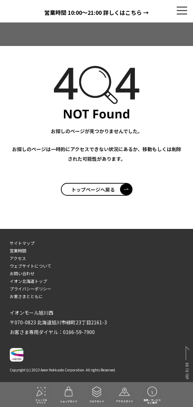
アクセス (18, 258)
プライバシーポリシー (30, 289)
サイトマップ (22, 243)
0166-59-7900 (79, 332)
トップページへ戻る (101, 189)
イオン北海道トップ (28, 281)
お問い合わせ (22, 273)
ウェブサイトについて (30, 266)
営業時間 (18, 250)
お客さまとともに (26, 296)
